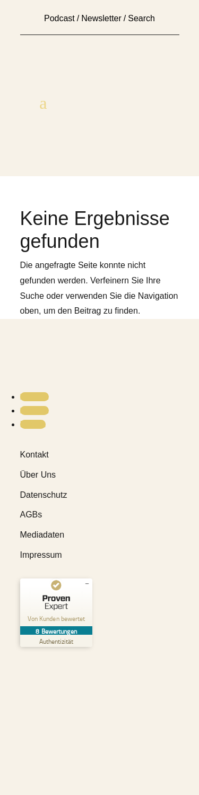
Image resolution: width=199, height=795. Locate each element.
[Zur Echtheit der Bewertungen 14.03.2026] (56, 641)
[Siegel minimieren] (87, 583)
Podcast (59, 18)
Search (141, 18)
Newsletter (101, 18)
